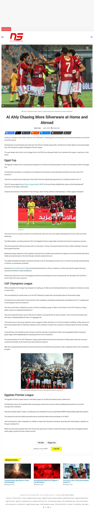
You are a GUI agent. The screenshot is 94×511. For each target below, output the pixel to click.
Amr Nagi (38, 128)
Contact (24, 498)
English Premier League (32, 504)
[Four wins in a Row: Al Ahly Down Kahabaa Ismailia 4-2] (76, 471)
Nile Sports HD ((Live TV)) (40, 501)
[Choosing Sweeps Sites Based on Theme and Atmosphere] (17, 471)
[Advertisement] (47, 13)
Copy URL (56, 449)
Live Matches (77, 504)
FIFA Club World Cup (61, 504)
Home (24, 111)
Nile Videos (85, 504)
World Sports (21, 504)
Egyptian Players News (81, 498)
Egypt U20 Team (10, 501)
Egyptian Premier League (35, 111)
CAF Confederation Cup (68, 501)
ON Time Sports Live (11, 504)
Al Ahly (41, 443)
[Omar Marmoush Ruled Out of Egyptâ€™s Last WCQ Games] (47, 471)
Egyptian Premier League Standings (52, 498)
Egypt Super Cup (27, 501)
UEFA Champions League (47, 504)
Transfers (70, 504)
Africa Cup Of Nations (82, 501)
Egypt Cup (52, 443)
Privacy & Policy (16, 498)
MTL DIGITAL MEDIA (68, 495)
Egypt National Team (68, 498)
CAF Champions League (54, 501)
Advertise (8, 498)
